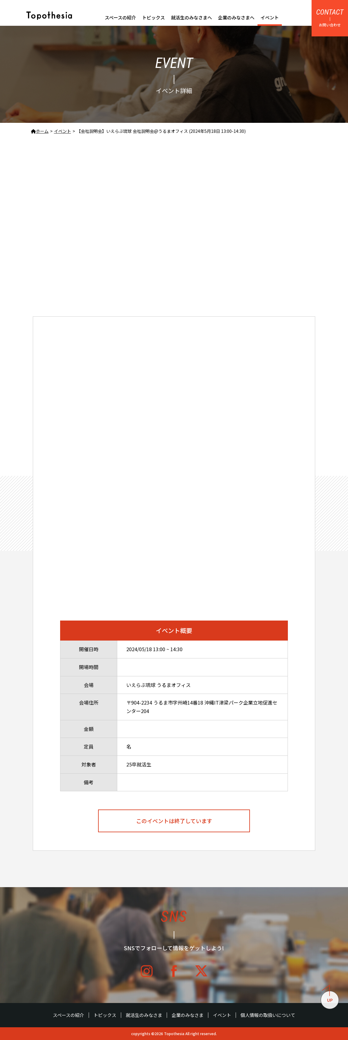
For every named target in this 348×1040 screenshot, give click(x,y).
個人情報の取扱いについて (268, 1015)
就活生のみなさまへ (191, 17)
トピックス (153, 17)
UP (327, 997)
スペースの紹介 (120, 17)
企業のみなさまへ (236, 17)
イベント (270, 17)
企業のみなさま (187, 1015)
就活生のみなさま (144, 1015)
